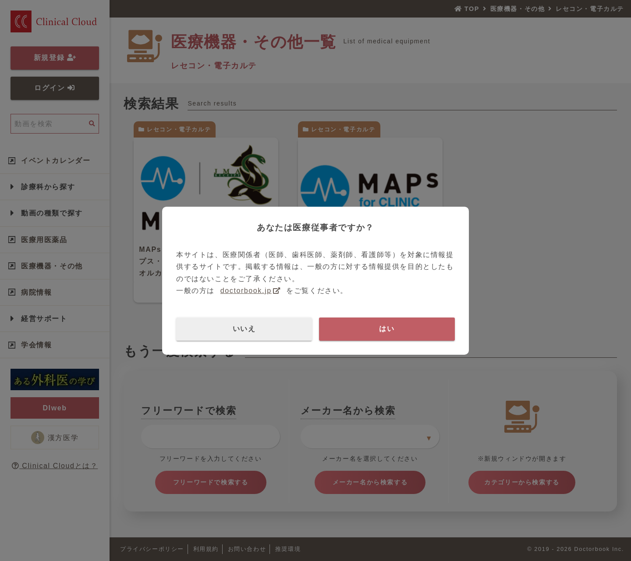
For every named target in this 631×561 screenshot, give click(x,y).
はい (386, 328)
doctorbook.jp (246, 290)
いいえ (244, 328)
